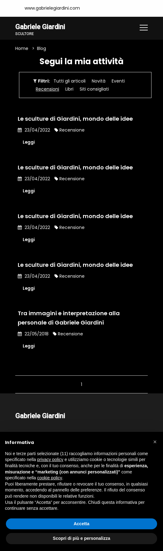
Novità (98, 81)
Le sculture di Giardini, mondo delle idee (75, 119)
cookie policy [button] (49, 477)
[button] (155, 442)
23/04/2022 (34, 130)
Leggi (29, 142)
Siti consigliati (94, 89)
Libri (69, 89)
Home (21, 48)
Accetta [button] (82, 523)
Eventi (118, 81)
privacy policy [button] (50, 459)
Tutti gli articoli (70, 81)
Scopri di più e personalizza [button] (81, 538)
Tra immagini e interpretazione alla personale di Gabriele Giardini (69, 318)
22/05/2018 (33, 334)
